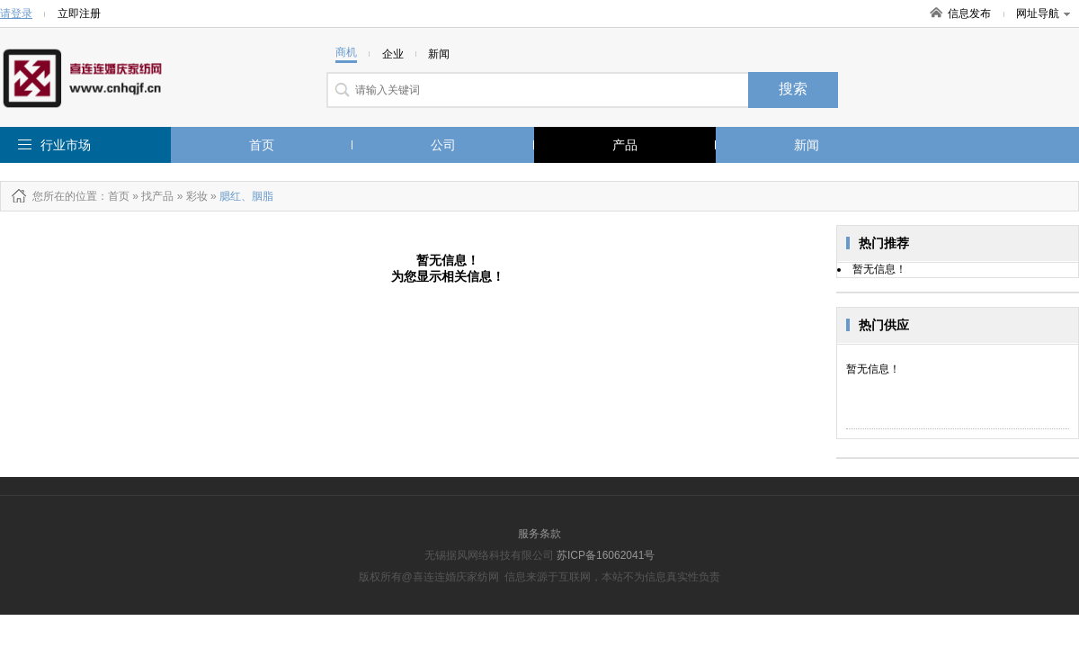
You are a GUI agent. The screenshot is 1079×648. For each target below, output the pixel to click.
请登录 (16, 13)
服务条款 (539, 533)
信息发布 (969, 13)
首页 (261, 145)
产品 (625, 145)
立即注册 (79, 13)
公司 (443, 145)
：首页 (113, 196)
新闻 (806, 145)
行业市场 (65, 145)
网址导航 (1043, 13)
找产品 (157, 196)
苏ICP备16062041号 (606, 555)
